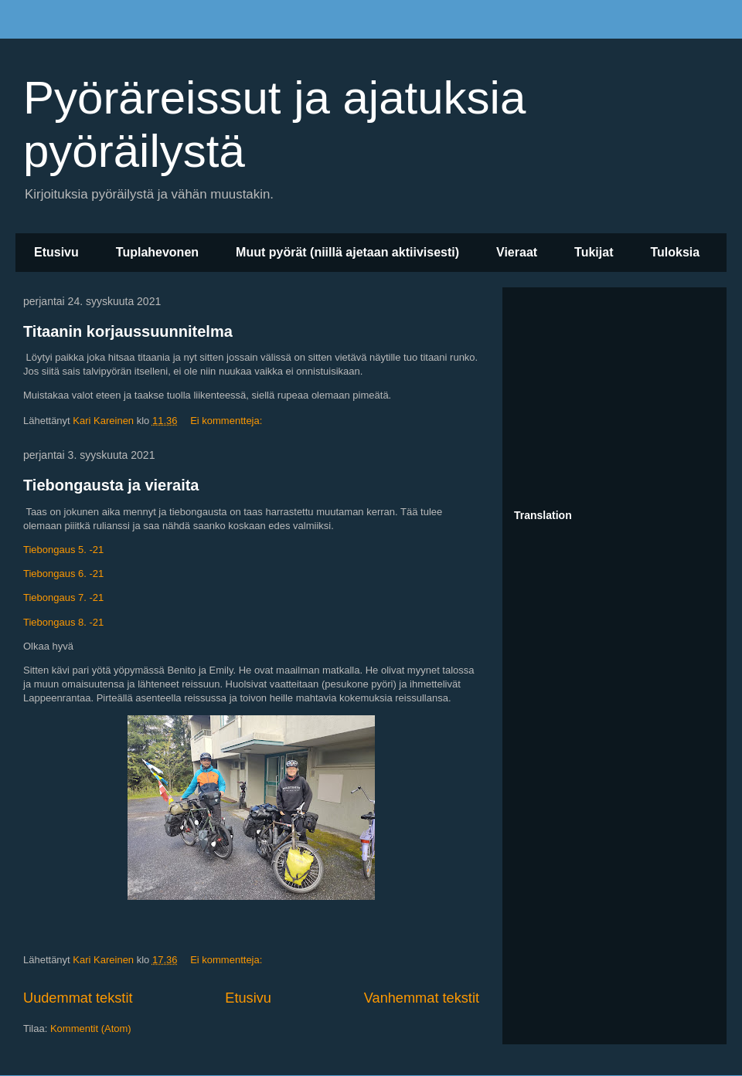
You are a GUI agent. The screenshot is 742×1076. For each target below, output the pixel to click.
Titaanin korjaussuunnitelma (128, 331)
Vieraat (516, 252)
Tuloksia (674, 252)
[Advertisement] (614, 395)
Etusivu (56, 252)
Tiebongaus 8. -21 (63, 622)
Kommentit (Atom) (90, 1028)
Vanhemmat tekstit (421, 998)
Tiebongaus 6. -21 (63, 573)
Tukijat (593, 252)
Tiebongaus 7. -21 (63, 597)
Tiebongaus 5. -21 (63, 549)
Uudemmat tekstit (78, 998)
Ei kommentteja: (227, 420)
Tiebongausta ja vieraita (111, 485)
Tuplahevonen (157, 252)
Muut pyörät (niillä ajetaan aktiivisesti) (347, 252)
